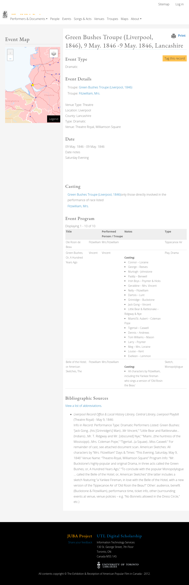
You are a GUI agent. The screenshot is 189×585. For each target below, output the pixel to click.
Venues (99, 19)
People (54, 19)
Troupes (112, 19)
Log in (180, 4)
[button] (10, 52)
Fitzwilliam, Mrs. (89, 93)
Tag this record (174, 58)
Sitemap (163, 4)
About (135, 19)
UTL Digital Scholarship (119, 536)
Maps (124, 19)
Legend (53, 119)
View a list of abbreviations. (83, 406)
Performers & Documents (27, 19)
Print (182, 35)
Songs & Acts (83, 19)
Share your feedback (80, 542)
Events (66, 19)
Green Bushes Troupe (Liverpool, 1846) (105, 87)
